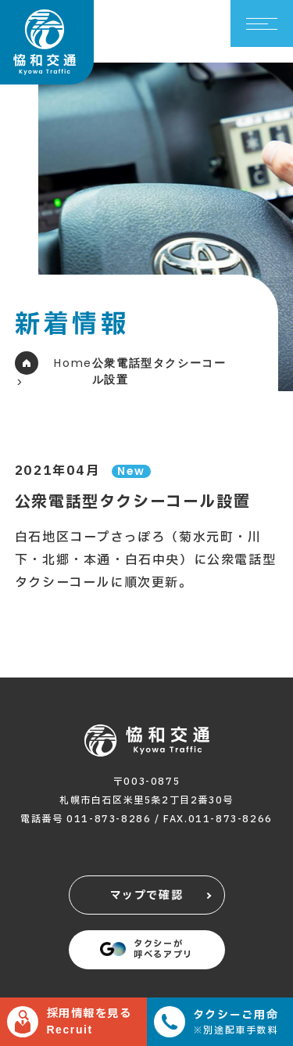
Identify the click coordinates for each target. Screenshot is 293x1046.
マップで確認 (147, 895)
